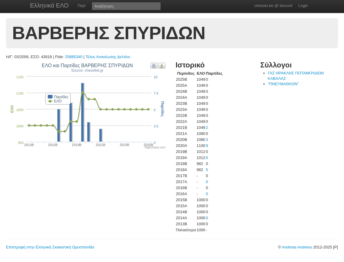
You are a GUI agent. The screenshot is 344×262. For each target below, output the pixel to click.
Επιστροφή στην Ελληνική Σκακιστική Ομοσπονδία (50, 247)
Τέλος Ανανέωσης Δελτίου (107, 57)
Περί (81, 5)
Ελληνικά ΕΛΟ (49, 5)
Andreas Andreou (297, 247)
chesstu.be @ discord (273, 5)
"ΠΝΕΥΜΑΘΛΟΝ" (283, 84)
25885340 (73, 57)
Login (303, 5)
